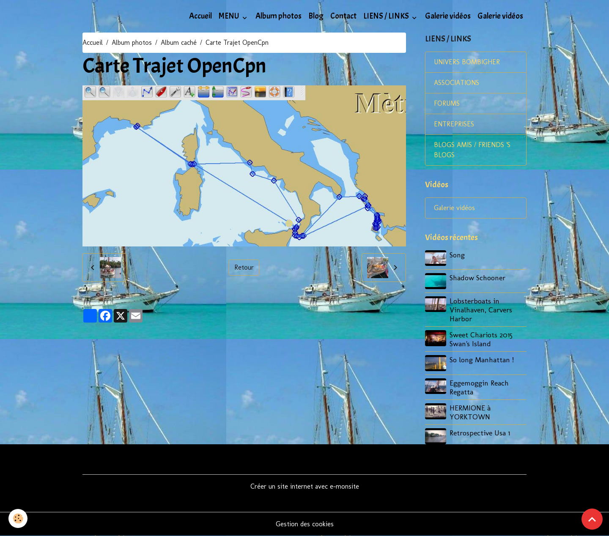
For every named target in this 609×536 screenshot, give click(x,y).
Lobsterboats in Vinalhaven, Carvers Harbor (481, 309)
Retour (244, 267)
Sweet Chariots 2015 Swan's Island (481, 339)
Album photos (278, 16)
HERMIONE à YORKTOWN (470, 412)
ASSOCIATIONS (456, 83)
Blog (316, 16)
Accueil (200, 16)
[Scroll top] (592, 519)
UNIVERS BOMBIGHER (467, 62)
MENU (230, 16)
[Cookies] (17, 518)
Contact (343, 16)
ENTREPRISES (454, 124)
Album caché (179, 42)
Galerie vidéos (448, 16)
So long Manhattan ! (482, 359)
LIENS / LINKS (386, 16)
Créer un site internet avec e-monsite (304, 486)
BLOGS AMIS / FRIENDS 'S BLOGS (472, 150)
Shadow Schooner (477, 277)
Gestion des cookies (305, 524)
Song (457, 254)
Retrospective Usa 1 (480, 432)
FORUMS (447, 103)
